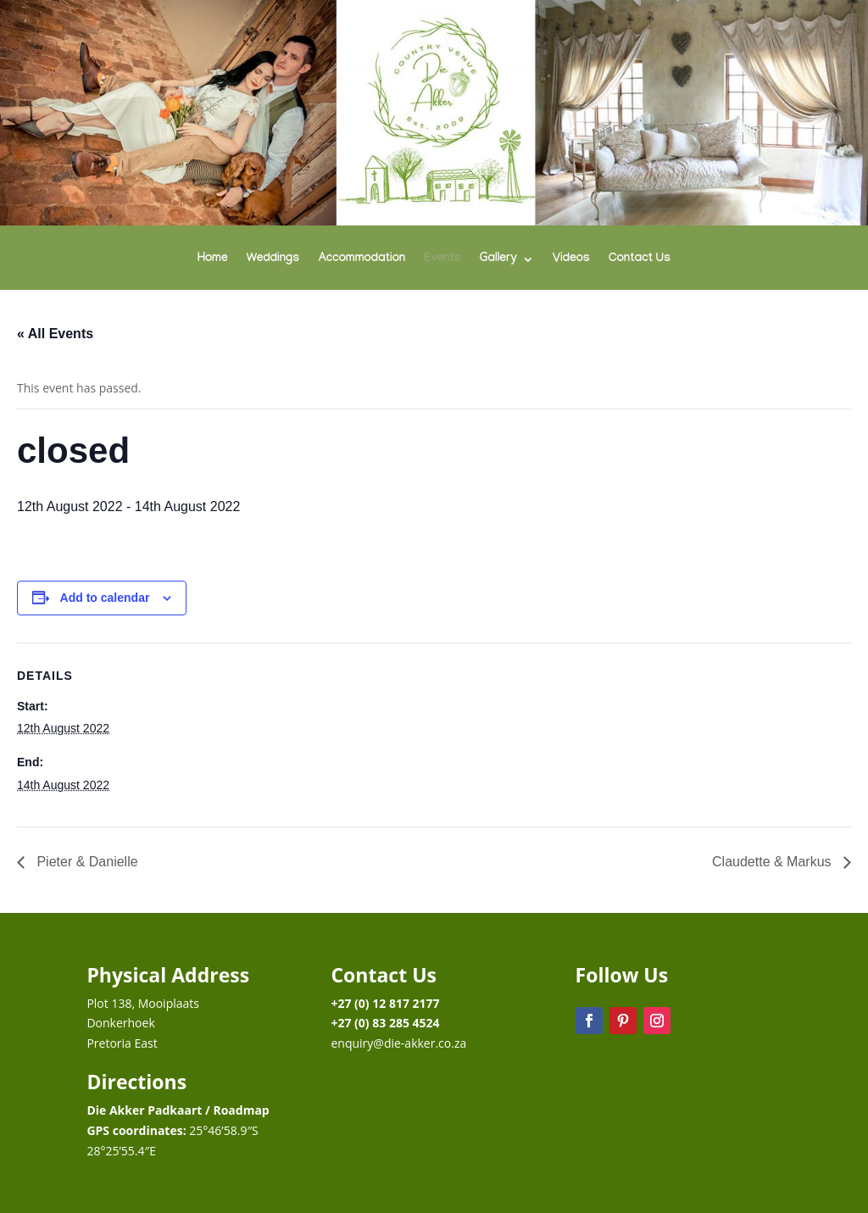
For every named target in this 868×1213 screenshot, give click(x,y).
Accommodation (361, 259)
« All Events (55, 333)
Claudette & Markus (773, 861)
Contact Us (639, 259)
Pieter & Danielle (85, 861)
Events (442, 259)
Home (213, 259)
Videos (571, 259)
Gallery (498, 259)
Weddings (273, 259)
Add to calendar (105, 597)
